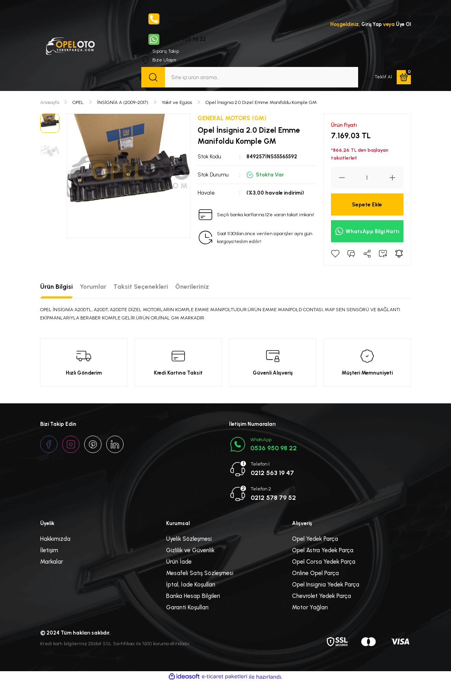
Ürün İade (179, 562)
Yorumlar (93, 287)
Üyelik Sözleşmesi (189, 539)
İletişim (49, 551)
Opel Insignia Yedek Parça (325, 585)
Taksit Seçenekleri (140, 287)
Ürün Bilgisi (56, 287)
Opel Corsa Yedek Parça (323, 562)
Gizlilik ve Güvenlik (190, 551)
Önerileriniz (192, 287)
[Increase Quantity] (396, 178)
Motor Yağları (310, 608)
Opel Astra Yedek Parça (322, 551)
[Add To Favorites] (335, 254)
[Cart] (404, 78)
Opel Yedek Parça (315, 539)
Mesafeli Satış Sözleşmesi (199, 573)
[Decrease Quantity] (338, 178)
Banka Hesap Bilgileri (193, 596)
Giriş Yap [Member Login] (370, 24)
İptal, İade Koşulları (190, 585)
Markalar (51, 562)
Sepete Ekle (367, 205)
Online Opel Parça (315, 573)
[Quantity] (367, 178)
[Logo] (70, 45)
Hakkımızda (55, 539)
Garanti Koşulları (187, 608)
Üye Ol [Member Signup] (403, 24)
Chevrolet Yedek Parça (321, 596)
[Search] (249, 78)
